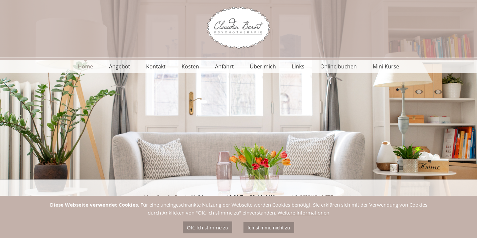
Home (85, 66)
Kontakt (156, 66)
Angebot (119, 66)
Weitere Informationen (303, 212)
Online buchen (338, 66)
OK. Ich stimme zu (207, 227)
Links (298, 66)
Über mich (263, 66)
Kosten (190, 66)
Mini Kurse (386, 66)
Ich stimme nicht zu (268, 227)
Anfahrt (224, 66)
